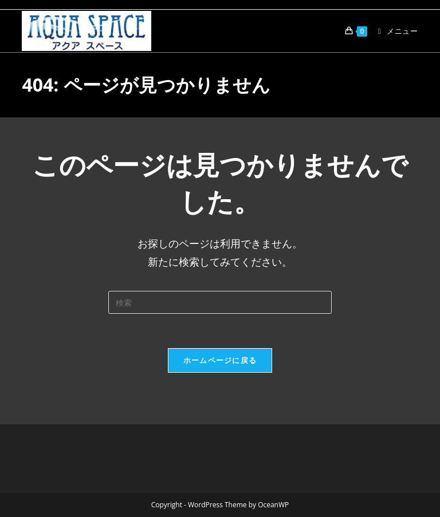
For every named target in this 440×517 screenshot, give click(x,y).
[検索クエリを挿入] (220, 302)
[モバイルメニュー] (394, 31)
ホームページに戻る (220, 360)
